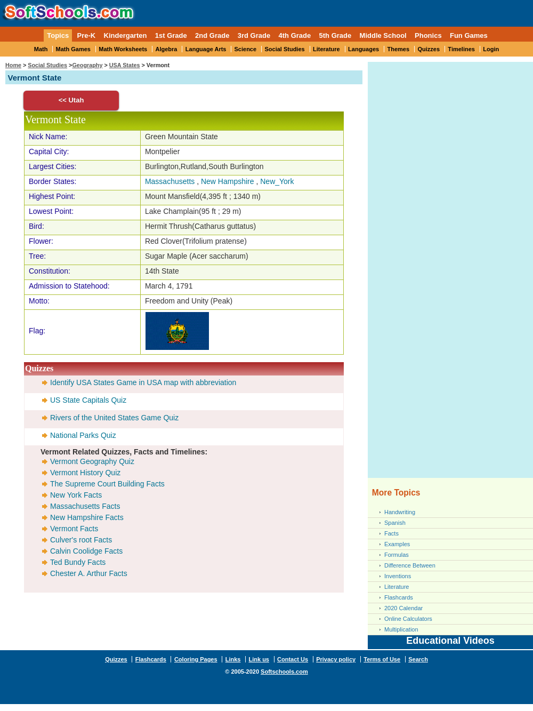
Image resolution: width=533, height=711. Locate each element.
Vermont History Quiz (85, 472)
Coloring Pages (195, 659)
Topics (58, 35)
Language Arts (206, 49)
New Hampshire (227, 181)
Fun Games (469, 35)
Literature (326, 49)
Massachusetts (170, 181)
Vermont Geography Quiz (92, 461)
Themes (398, 49)
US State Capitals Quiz (88, 400)
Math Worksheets (123, 49)
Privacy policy (336, 659)
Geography (87, 65)
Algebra (166, 49)
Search (418, 659)
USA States (124, 65)
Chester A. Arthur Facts (88, 573)
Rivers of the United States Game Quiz (114, 417)
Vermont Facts (74, 528)
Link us (258, 659)
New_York (277, 181)
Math (41, 49)
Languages (363, 49)
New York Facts (76, 495)
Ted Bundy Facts (78, 562)
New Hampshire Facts (87, 517)
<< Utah (71, 100)
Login (491, 49)
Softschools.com (284, 671)
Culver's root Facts (81, 540)
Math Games (73, 49)
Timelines (461, 49)
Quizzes (428, 49)
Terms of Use (382, 659)
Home (13, 65)
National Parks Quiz (83, 435)
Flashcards (398, 597)
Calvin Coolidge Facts (86, 551)
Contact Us (292, 659)
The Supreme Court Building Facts (107, 484)
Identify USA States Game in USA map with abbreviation (143, 382)
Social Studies (284, 49)
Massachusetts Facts (85, 506)
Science (246, 49)
